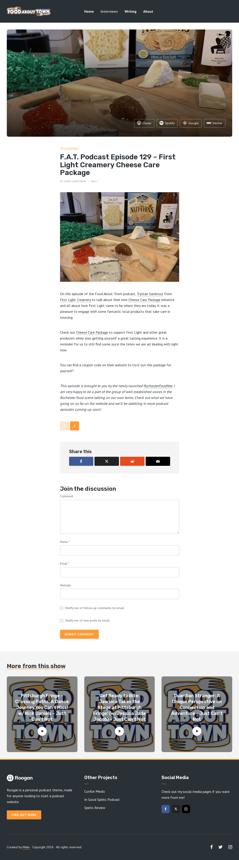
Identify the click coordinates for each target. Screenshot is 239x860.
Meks (26, 847)
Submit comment (79, 634)
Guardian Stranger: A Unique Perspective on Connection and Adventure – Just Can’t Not (197, 707)
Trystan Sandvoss (150, 294)
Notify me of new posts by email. (87, 620)
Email (64, 563)
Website (65, 585)
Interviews (109, 11)
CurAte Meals (94, 791)
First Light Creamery (75, 299)
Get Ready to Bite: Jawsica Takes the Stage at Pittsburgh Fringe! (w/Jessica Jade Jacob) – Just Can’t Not (119, 707)
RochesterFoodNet (158, 386)
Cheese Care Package (144, 299)
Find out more (24, 815)
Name (65, 542)
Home (89, 11)
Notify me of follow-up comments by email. (95, 608)
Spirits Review (94, 807)
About (148, 11)
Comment (66, 496)
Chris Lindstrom (75, 181)
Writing (130, 11)
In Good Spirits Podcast (102, 799)
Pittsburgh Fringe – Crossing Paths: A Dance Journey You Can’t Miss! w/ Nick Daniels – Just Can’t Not (42, 707)
